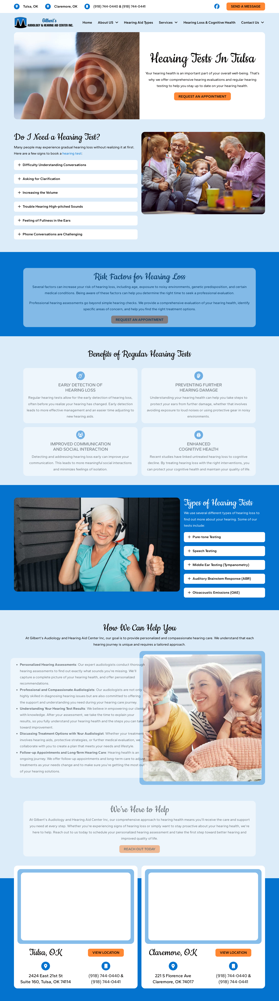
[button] (76, 165)
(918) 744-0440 (105, 6)
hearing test (72, 153)
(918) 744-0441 (134, 6)
